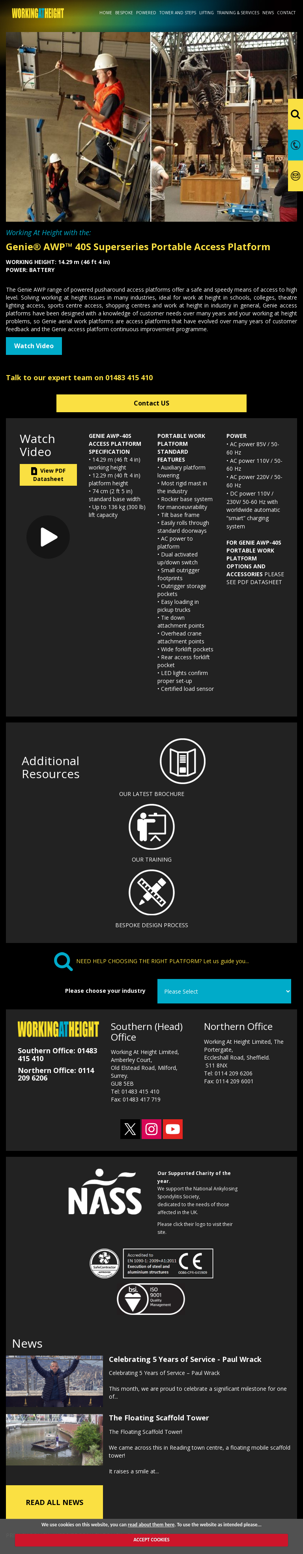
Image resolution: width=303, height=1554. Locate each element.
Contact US (151, 403)
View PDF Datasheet (48, 475)
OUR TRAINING (152, 859)
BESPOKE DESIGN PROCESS (151, 925)
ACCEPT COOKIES (151, 1540)
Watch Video (34, 345)
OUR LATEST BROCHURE (151, 794)
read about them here (151, 1525)
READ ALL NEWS (54, 1500)
